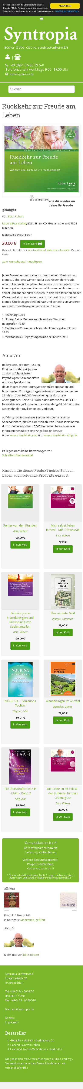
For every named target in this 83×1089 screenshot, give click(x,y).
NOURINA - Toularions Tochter (20, 703)
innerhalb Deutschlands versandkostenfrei (49, 250)
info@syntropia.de (22, 74)
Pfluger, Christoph (62, 619)
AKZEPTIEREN (65, 5)
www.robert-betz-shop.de (60, 435)
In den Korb (32, 243)
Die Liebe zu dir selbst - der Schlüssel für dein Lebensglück (63, 793)
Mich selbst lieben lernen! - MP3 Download (63, 527)
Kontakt (9, 1018)
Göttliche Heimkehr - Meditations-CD (32, 1040)
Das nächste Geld (63, 613)
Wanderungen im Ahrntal (63, 701)
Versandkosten (14, 1063)
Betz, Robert (16, 216)
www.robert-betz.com (23, 435)
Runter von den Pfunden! (20, 525)
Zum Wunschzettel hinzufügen (22, 261)
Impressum (12, 1022)
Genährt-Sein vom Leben (25, 1045)
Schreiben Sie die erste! (17, 455)
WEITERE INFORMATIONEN (67, 11)
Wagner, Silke (20, 711)
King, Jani (20, 799)
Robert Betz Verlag (14, 223)
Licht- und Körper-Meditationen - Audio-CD (36, 1049)
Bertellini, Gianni (62, 706)
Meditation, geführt (32, 920)
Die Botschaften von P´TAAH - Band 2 (20, 791)
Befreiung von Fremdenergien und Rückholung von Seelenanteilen (20, 619)
